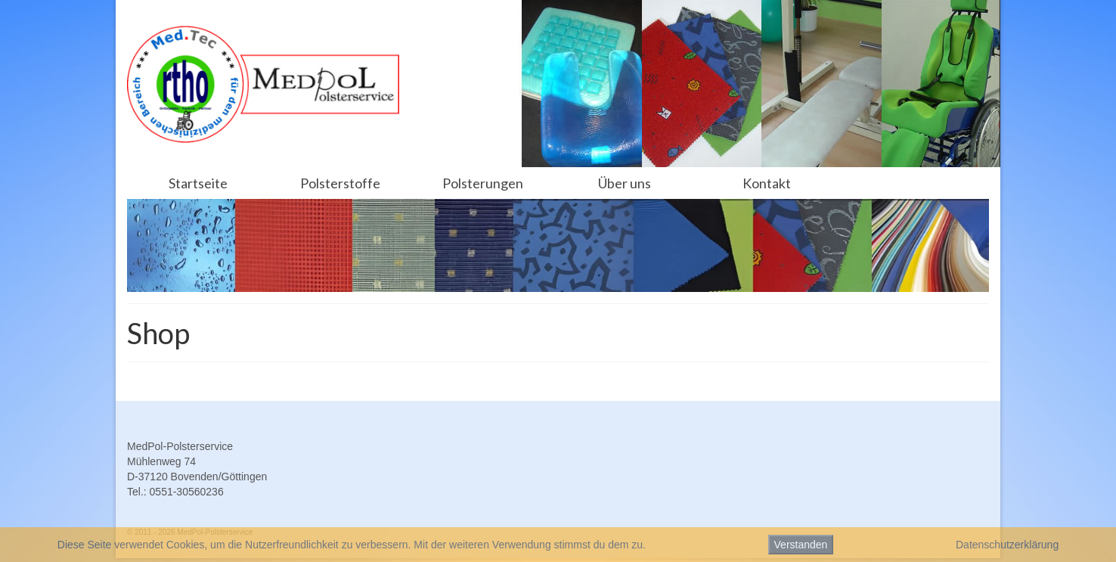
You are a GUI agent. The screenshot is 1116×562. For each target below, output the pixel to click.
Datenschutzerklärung (1007, 545)
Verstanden (801, 545)
